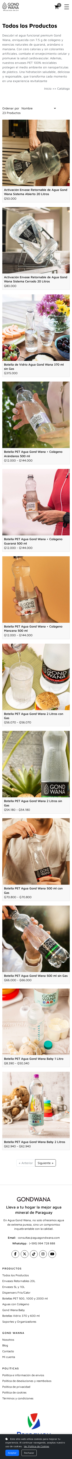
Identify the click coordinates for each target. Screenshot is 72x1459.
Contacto (8, 1351)
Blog (5, 1345)
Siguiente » (45, 1163)
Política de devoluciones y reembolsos (26, 1380)
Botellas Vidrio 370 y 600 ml (21, 1315)
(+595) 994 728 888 (42, 1243)
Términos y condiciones (17, 1398)
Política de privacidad (16, 1386)
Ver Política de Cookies (36, 1446)
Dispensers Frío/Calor (16, 1292)
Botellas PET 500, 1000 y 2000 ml (25, 1298)
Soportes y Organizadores (19, 1321)
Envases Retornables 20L (18, 1281)
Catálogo (63, 88)
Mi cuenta (8, 1357)
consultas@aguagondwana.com (39, 1237)
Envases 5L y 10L (13, 1286)
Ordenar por (10, 108)
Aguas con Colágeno (15, 1304)
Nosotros (8, 1339)
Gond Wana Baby (13, 1310)
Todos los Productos (15, 1275)
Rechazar (29, 1452)
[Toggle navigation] (67, 7)
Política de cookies (14, 1392)
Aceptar (12, 1452)
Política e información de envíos (23, 1375)
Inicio (47, 88)
